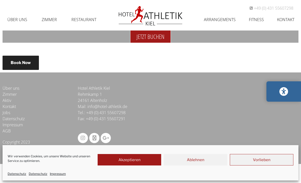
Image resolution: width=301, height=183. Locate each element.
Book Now (21, 62)
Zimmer (49, 19)
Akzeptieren (129, 160)
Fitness (256, 19)
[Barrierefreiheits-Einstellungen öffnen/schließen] (283, 91)
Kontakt (285, 19)
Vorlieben (261, 160)
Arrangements (220, 19)
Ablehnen (195, 160)
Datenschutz (17, 174)
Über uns (17, 19)
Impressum (58, 174)
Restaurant (83, 19)
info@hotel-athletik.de (107, 106)
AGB (7, 131)
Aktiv (7, 100)
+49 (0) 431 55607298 (106, 112)
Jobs (6, 112)
